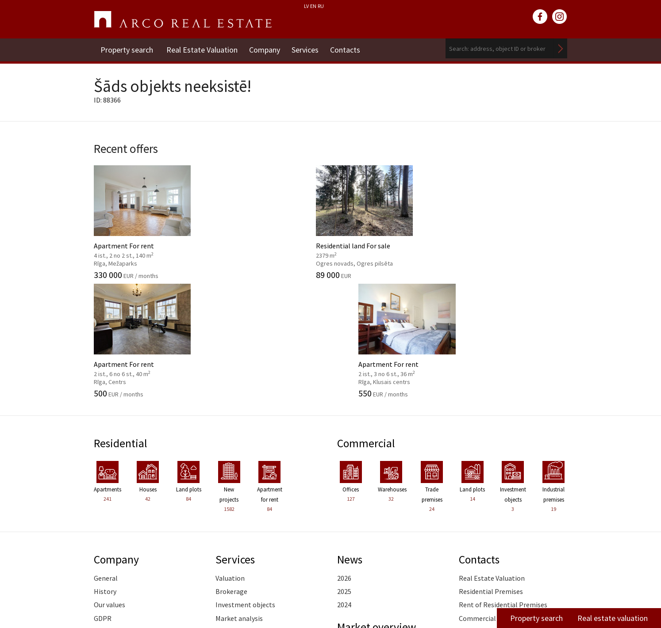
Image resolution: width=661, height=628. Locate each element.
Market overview (378, 505)
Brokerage (231, 470)
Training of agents (243, 550)
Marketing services (243, 524)
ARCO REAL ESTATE (183, 19)
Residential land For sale (269, 220)
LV (306, 6)
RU (321, 6)
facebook (540, 16)
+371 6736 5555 (307, 590)
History (105, 470)
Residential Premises (491, 470)
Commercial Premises (492, 497)
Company (266, 48)
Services (308, 48)
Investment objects (245, 483)
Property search (126, 48)
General (106, 457)
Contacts (350, 48)
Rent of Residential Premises (503, 483)
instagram (559, 16)
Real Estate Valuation (202, 48)
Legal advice (233, 537)
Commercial (367, 322)
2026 (344, 457)
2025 (344, 470)
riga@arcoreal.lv (307, 601)
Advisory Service (239, 510)
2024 (344, 483)
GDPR (102, 497)
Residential (121, 322)
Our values (109, 483)
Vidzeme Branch (483, 510)
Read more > (548, 524)
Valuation (230, 457)
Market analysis (239, 497)
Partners (107, 510)
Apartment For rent (148, 220)
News (350, 437)
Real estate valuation (612, 618)
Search (560, 48)
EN (313, 6)
